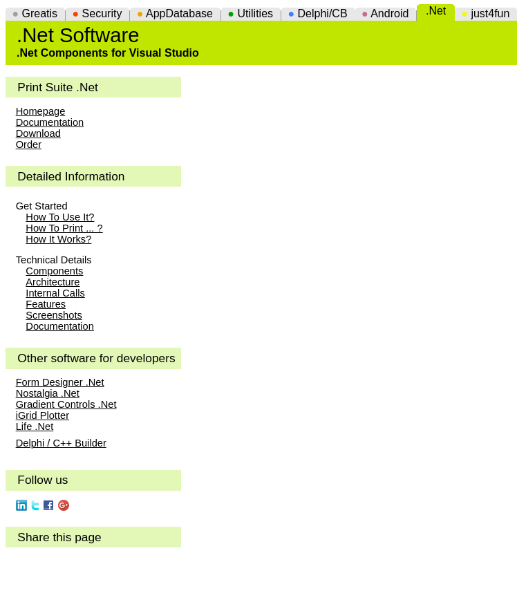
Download (38, 133)
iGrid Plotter (42, 415)
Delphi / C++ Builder (61, 443)
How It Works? (58, 239)
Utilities (255, 13)
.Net (436, 11)
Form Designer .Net (60, 382)
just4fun (490, 13)
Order (28, 144)
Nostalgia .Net (47, 393)
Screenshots (54, 315)
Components (54, 270)
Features (46, 304)
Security (102, 13)
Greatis (40, 13)
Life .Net (35, 426)
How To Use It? (60, 217)
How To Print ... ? (64, 228)
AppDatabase (179, 13)
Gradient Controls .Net (66, 404)
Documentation (50, 122)
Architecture (52, 282)
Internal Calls (55, 293)
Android (389, 13)
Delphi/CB (323, 13)
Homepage (41, 111)
